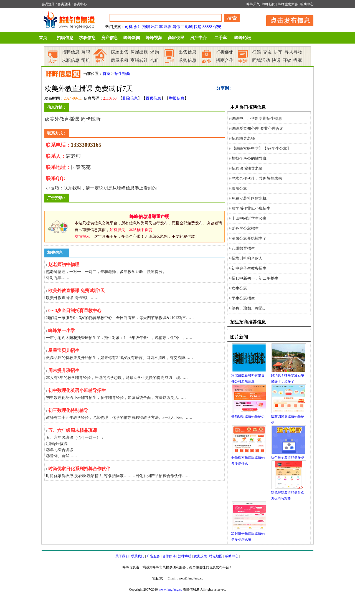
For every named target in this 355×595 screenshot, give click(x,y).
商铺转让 (139, 60)
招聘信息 (65, 38)
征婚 (256, 52)
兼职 (167, 27)
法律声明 (184, 556)
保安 (217, 27)
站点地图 (215, 556)
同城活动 (261, 60)
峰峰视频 (154, 38)
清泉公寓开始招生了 (249, 238)
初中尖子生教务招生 (249, 268)
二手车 (220, 38)
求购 (154, 52)
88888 (207, 27)
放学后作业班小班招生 (251, 208)
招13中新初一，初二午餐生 (255, 278)
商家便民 (176, 38)
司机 (129, 27)
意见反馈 (200, 556)
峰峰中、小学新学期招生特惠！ (259, 119)
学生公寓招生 (243, 298)
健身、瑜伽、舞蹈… (249, 308)
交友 (267, 52)
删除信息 (130, 98)
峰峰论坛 (242, 38)
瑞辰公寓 (239, 188)
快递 (198, 27)
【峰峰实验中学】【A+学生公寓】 (261, 148)
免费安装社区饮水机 (249, 198)
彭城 (189, 27)
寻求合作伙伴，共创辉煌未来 (257, 178)
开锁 (287, 60)
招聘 (146, 27)
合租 (154, 60)
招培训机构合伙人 (247, 258)
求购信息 (187, 60)
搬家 (297, 60)
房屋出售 (119, 52)
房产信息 (109, 38)
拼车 (278, 52)
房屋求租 (119, 60)
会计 (137, 27)
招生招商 (122, 74)
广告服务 (153, 556)
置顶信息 (153, 98)
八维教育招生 (243, 248)
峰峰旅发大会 (288, 4)
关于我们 (122, 556)
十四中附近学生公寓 (249, 218)
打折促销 (225, 52)
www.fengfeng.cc (170, 589)
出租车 (157, 27)
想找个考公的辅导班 (249, 158)
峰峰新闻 (268, 4)
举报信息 (176, 98)
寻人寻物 (293, 52)
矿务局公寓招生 (245, 228)
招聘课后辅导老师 (247, 168)
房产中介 (198, 38)
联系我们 (137, 556)
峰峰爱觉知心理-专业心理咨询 (257, 128)
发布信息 (287, 19)
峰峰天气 (253, 4)
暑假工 (178, 27)
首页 (43, 38)
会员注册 (48, 4)
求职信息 (87, 38)
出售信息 (187, 52)
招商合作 (225, 60)
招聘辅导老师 (243, 138)
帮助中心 (306, 4)
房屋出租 (139, 52)
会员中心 (80, 4)
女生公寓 (239, 288)
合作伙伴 (169, 556)
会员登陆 (64, 4)
